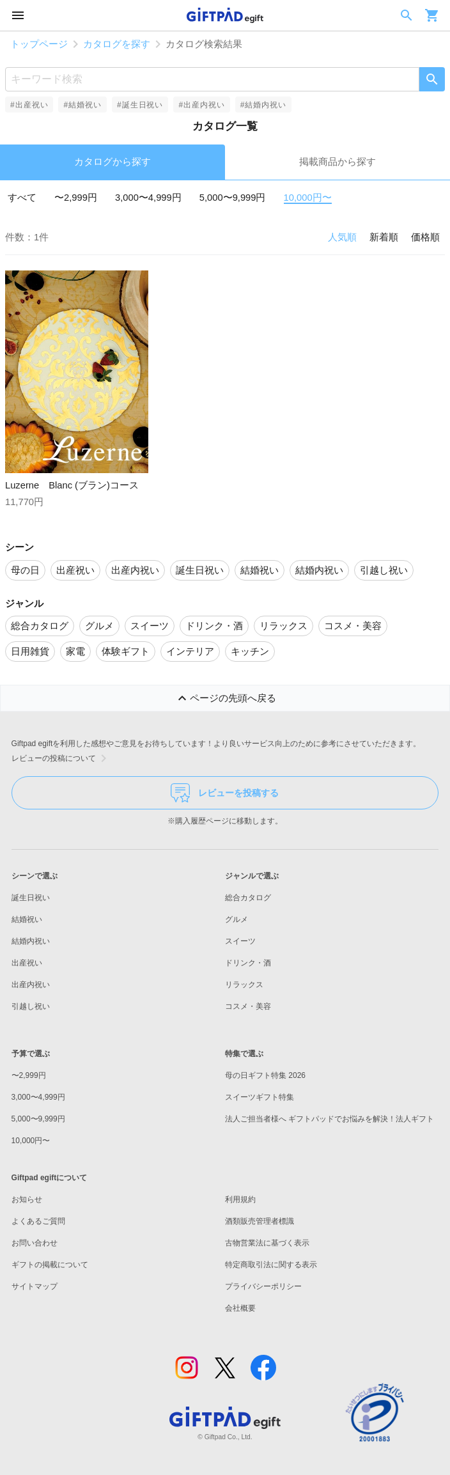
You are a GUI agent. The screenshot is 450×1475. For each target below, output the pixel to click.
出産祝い (27, 962)
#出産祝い (29, 104)
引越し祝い (31, 1006)
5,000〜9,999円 (232, 197)
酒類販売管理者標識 (259, 1221)
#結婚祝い (82, 104)
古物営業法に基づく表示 (267, 1242)
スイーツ (240, 941)
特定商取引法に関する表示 (271, 1264)
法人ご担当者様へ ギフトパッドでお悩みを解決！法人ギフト (329, 1118)
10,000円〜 (308, 197)
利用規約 (240, 1199)
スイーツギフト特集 (259, 1097)
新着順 (383, 237)
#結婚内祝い (263, 104)
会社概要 (240, 1308)
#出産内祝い (201, 104)
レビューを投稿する (225, 792)
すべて (22, 197)
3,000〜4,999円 (148, 197)
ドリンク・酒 (248, 962)
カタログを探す (116, 44)
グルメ (236, 919)
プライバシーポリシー (263, 1286)
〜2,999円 (75, 197)
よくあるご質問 (38, 1221)
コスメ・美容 (248, 1006)
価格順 (425, 237)
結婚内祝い (31, 941)
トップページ (39, 44)
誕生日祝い (31, 897)
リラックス (244, 984)
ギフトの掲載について (50, 1264)
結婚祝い (27, 919)
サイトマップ (35, 1286)
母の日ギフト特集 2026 (265, 1075)
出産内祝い (31, 984)
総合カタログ (248, 897)
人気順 (342, 237)
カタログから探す (112, 162)
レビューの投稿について (61, 758)
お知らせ (27, 1199)
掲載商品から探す (337, 162)
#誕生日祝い (140, 104)
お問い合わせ (35, 1242)
